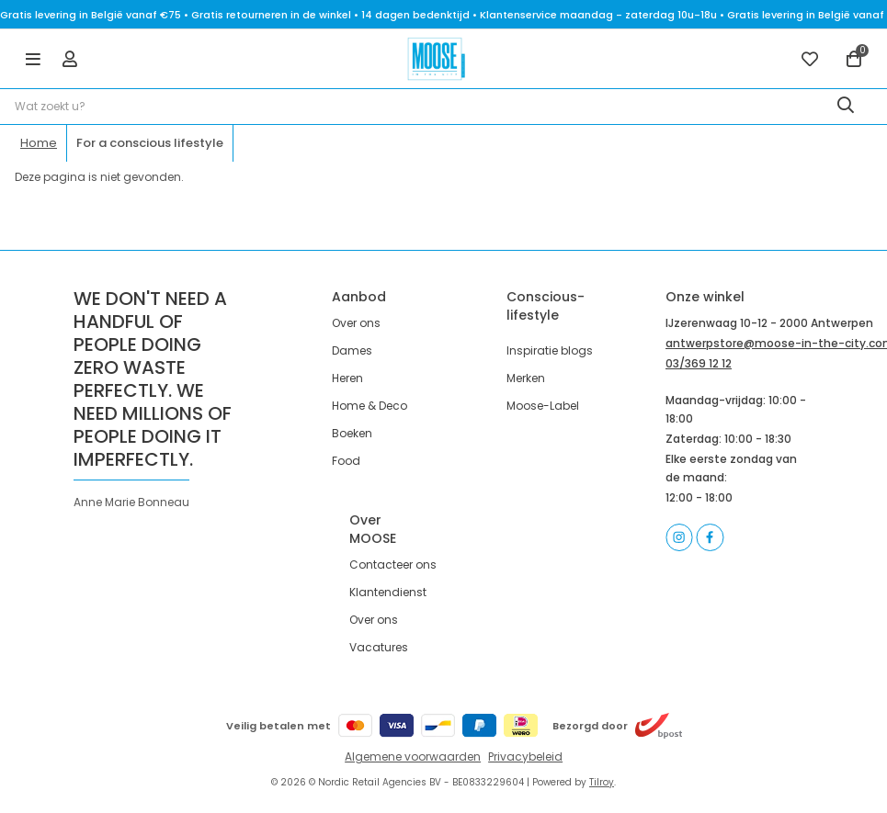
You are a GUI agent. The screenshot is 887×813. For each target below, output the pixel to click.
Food (346, 461)
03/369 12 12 (698, 363)
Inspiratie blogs (549, 350)
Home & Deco (369, 405)
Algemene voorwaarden (413, 756)
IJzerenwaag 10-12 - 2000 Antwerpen (769, 323)
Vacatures (378, 647)
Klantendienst (387, 592)
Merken (525, 378)
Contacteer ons (393, 564)
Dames (352, 350)
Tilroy (601, 782)
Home (38, 143)
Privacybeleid (525, 756)
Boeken (352, 433)
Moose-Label (542, 405)
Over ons (356, 323)
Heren (347, 378)
